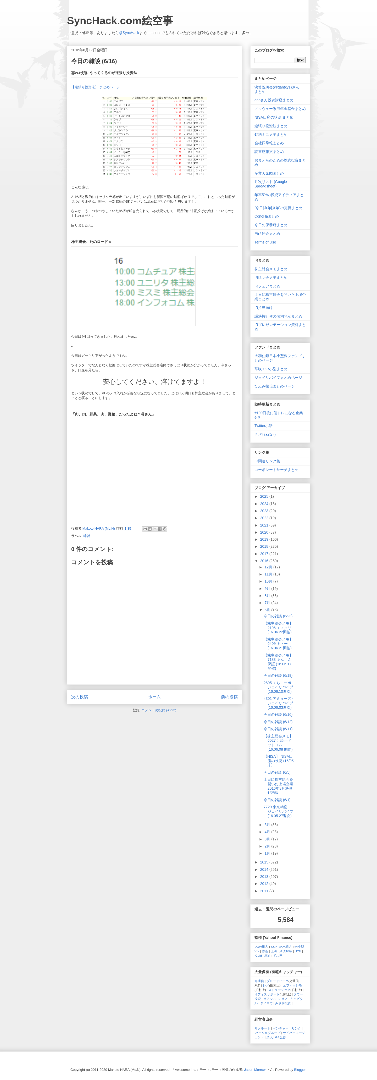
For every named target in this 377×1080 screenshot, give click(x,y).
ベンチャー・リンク (287, 1028)
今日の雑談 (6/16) (278, 714)
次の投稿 (79, 697)
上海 (274, 951)
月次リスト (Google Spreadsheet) (270, 184)
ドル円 (277, 955)
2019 (264, 539)
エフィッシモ (292, 985)
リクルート (262, 1028)
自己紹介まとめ (267, 233)
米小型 (299, 946)
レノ (266, 985)
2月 (267, 846)
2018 (264, 546)
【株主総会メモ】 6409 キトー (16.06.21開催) (278, 643)
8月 (267, 596)
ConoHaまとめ (266, 216)
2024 (264, 504)
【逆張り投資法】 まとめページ (95, 87)
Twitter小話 (263, 426)
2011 (264, 891)
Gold (258, 955)
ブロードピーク (278, 981)
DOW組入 (261, 946)
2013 (264, 876)
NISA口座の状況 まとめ (273, 117)
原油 (267, 955)
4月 (267, 832)
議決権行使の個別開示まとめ (278, 316)
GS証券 (280, 1037)
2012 (264, 884)
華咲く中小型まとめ (270, 369)
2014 (264, 869)
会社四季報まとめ (269, 143)
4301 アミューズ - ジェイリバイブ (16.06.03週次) (278, 703)
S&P (274, 946)
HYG (298, 951)
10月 (268, 581)
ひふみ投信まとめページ (274, 386)
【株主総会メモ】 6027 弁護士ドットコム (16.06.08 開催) (278, 742)
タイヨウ (266, 1003)
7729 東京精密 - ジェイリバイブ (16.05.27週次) (278, 811)
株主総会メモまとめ (270, 269)
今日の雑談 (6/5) (277, 772)
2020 (264, 532)
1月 (267, 853)
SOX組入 (285, 946)
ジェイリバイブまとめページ (278, 377)
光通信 (259, 981)
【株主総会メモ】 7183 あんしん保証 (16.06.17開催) (278, 662)
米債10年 (285, 951)
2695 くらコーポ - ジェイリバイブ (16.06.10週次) (278, 687)
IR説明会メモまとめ (270, 277)
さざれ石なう (265, 434)
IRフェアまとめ (267, 286)
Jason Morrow (255, 1070)
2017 (264, 554)
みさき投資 (283, 1003)
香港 (265, 951)
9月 (267, 588)
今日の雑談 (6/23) (278, 616)
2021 (264, 525)
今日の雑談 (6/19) (278, 675)
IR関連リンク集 (267, 461)
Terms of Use (265, 242)
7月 (267, 603)
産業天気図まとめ (269, 173)
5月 (267, 825)
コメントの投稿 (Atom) (158, 710)
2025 (264, 496)
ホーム (154, 697)
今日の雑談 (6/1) (277, 800)
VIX (256, 951)
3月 (267, 839)
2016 (264, 561)
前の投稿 (229, 697)
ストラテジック (279, 990)
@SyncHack (129, 33)
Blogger (300, 1070)
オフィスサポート (267, 994)
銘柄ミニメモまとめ (270, 134)
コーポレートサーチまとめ (276, 470)
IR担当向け (263, 308)
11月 (268, 574)
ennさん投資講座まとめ (273, 100)
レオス (283, 998)
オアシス (269, 998)
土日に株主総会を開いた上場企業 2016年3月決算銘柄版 (278, 786)
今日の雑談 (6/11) (278, 729)
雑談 (86, 536)
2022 (264, 518)
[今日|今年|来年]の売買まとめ (278, 208)
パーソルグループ (267, 1032)
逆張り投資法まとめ (270, 126)
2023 (264, 511)
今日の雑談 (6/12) (278, 722)
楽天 (270, 1037)
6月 (267, 610)
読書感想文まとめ (269, 151)
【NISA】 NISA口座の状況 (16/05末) (279, 760)
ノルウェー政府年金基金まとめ (280, 109)
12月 (268, 567)
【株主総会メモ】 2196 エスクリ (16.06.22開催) (278, 627)
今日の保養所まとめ (270, 225)
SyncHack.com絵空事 (120, 20)
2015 (264, 862)
